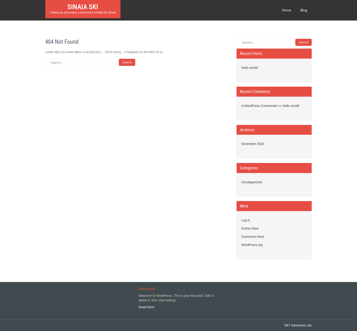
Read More (146, 307)
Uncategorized (251, 182)
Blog (303, 10)
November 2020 (252, 144)
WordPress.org (252, 245)
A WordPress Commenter (259, 106)
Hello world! (249, 68)
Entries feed (249, 228)
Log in (245, 220)
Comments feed (252, 236)
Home (286, 10)
